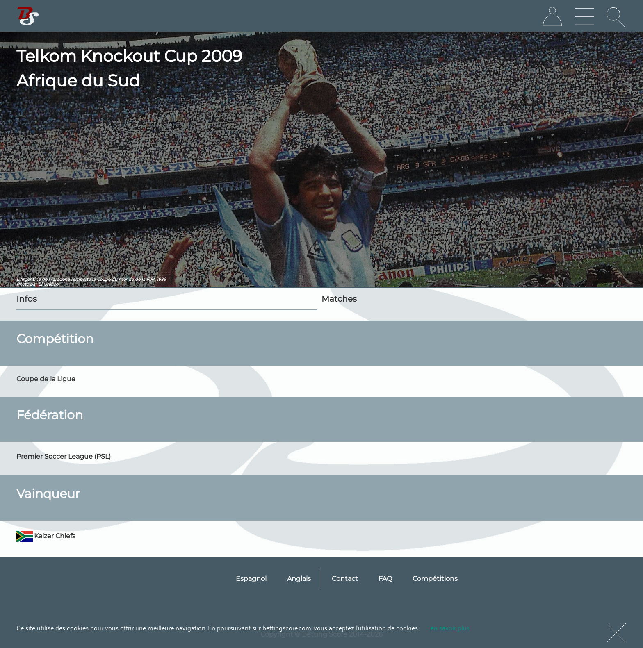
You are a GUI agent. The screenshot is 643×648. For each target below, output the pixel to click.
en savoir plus (450, 627)
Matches (339, 299)
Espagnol (251, 578)
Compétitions (435, 578)
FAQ (385, 578)
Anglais (299, 578)
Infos (26, 299)
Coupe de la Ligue (45, 379)
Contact (345, 578)
